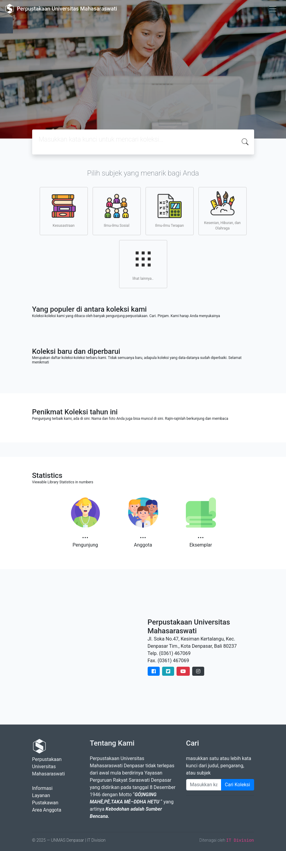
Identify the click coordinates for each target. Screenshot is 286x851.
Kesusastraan (64, 211)
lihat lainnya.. (143, 264)
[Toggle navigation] (272, 9)
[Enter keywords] (203, 784)
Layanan (41, 795)
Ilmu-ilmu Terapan (169, 211)
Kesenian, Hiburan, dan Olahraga (222, 210)
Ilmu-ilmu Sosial (116, 211)
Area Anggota (46, 810)
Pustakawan (45, 803)
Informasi (42, 788)
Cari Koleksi (237, 784)
